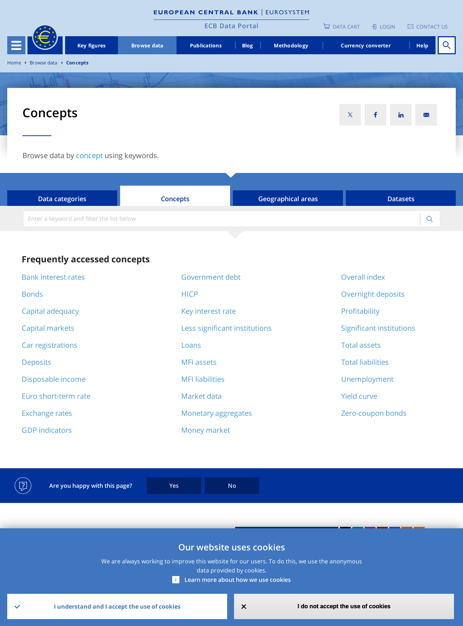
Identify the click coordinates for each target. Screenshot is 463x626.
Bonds (32, 294)
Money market (205, 430)
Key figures (91, 45)
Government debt (211, 277)
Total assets (361, 345)
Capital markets (48, 328)
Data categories (62, 198)
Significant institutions (378, 328)
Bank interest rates (53, 277)
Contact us (432, 26)
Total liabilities (365, 362)
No (232, 486)
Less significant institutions (226, 328)
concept (89, 155)
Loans (191, 345)
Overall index (363, 277)
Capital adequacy (50, 311)
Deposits (36, 362)
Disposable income (54, 379)
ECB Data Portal (231, 25)
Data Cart (346, 26)
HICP (189, 294)
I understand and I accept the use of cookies (117, 606)
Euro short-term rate (56, 396)
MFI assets (199, 362)
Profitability (360, 311)
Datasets (401, 198)
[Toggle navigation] (16, 45)
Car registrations (49, 345)
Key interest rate (208, 311)
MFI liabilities (203, 379)
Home (14, 63)
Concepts (77, 63)
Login (387, 26)
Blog (247, 45)
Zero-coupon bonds (374, 413)
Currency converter (366, 45)
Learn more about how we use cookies (237, 580)
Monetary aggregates (216, 413)
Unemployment (367, 379)
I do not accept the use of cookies (344, 606)
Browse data (147, 45)
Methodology (291, 45)
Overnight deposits (373, 294)
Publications (206, 45)
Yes (174, 486)
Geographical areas (288, 198)
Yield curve (359, 396)
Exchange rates (47, 413)
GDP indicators (47, 430)
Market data (201, 396)
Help (422, 45)
